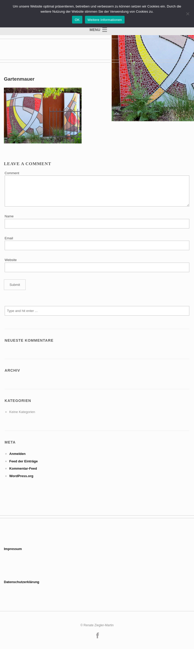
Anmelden (17, 454)
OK (77, 20)
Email (9, 238)
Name (9, 216)
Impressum (13, 549)
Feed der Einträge (23, 461)
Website (11, 260)
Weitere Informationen (105, 20)
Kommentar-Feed (23, 468)
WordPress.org (21, 476)
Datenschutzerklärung (21, 582)
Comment (12, 173)
